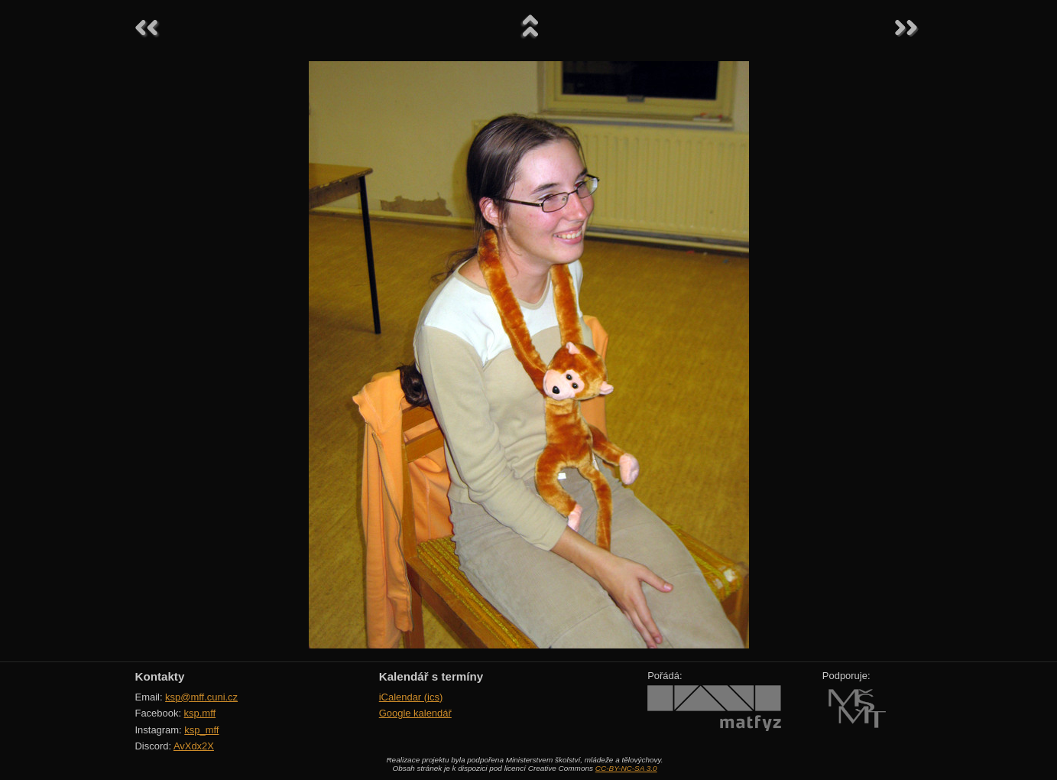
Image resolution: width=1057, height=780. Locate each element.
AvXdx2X (193, 746)
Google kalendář (415, 713)
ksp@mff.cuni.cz (201, 697)
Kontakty (160, 676)
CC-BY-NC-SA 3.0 (626, 768)
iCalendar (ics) (411, 697)
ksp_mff (201, 730)
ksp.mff (200, 713)
